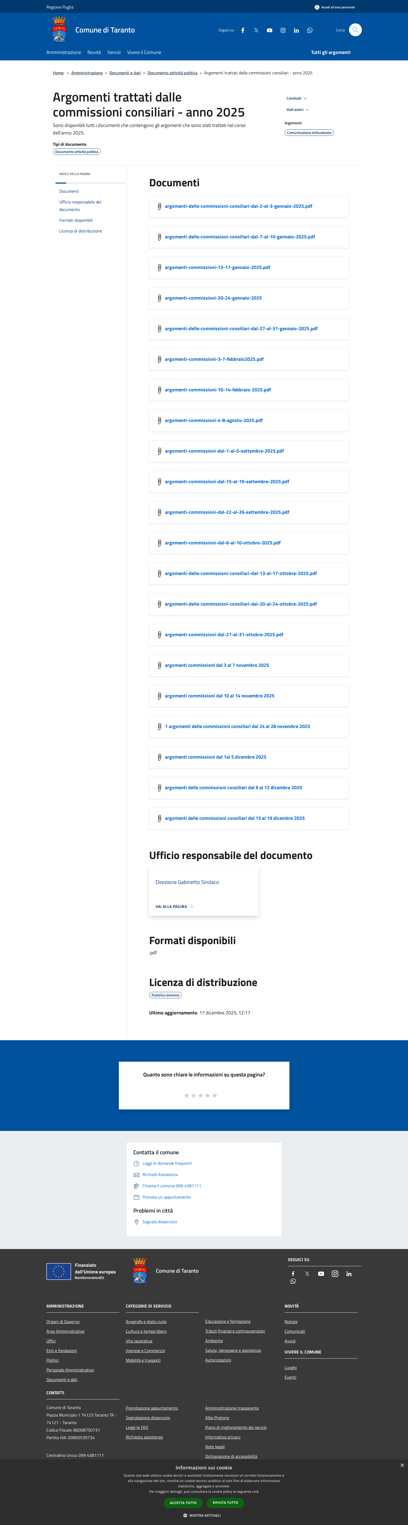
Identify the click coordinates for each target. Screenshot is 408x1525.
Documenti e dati (125, 73)
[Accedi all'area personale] (335, 7)
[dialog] (204, 1492)
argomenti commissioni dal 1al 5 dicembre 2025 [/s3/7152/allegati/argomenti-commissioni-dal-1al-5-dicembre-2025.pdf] (215, 756)
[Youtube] (267, 29)
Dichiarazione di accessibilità (231, 1456)
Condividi (297, 98)
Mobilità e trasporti (143, 1360)
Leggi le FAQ (137, 1427)
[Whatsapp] (307, 29)
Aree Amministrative (65, 1331)
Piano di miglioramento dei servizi (236, 1427)
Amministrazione (87, 73)
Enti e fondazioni (61, 1350)
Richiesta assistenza (144, 1437)
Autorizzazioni (218, 1360)
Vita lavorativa (139, 1341)
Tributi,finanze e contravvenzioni (235, 1331)
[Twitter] (254, 29)
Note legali (215, 1446)
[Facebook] (240, 29)
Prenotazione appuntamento (152, 1408)
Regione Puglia (59, 7)
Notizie (291, 1321)
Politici (52, 1360)
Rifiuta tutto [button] (225, 1502)
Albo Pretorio (217, 1417)
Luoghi (291, 1367)
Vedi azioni (298, 110)
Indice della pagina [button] (74, 173)
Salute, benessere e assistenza (233, 1350)
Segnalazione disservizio (148, 1417)
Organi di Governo (62, 1321)
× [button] (402, 1466)
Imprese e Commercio (145, 1350)
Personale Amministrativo (70, 1370)
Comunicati (295, 1331)
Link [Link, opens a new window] (255, 1491)
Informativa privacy (223, 1437)
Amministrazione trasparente (232, 1408)
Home (58, 73)
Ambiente (214, 1340)
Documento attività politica (172, 73)
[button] (204, 1515)
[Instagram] (280, 29)
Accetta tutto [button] (183, 1503)
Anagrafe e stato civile (146, 1321)
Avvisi (290, 1341)
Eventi (290, 1377)
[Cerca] (355, 29)
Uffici (51, 1341)
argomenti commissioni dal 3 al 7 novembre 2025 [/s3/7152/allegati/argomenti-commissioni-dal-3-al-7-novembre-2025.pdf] (217, 665)
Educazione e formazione (228, 1321)
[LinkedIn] (294, 29)
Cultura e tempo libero (146, 1331)
